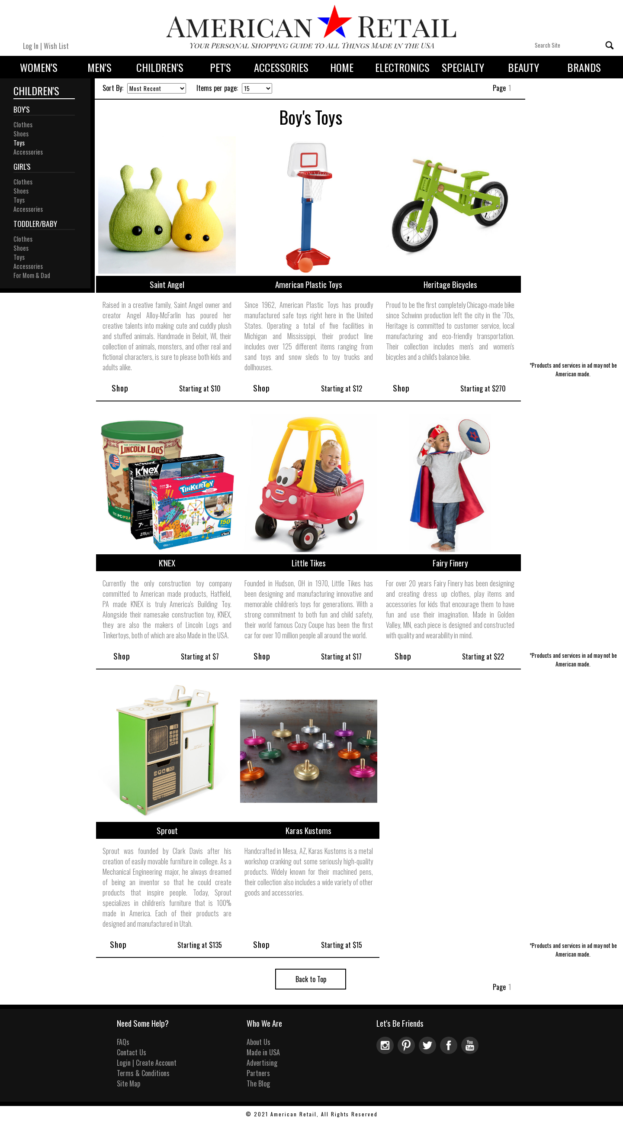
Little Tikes (309, 562)
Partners (258, 1073)
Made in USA (263, 1052)
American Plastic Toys (308, 284)
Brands (584, 67)
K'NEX (167, 562)
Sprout (167, 830)
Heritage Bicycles (450, 284)
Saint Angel (167, 284)
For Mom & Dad (31, 275)
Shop (120, 388)
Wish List (56, 46)
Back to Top (310, 979)
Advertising (262, 1062)
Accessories (281, 67)
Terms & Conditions (143, 1073)
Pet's (220, 67)
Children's (159, 67)
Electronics (402, 67)
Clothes (22, 124)
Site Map (128, 1083)
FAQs (123, 1042)
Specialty (463, 67)
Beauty (523, 67)
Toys (19, 142)
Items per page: (217, 88)
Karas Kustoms (308, 830)
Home (341, 67)
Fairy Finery (450, 562)
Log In (31, 46)
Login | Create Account (147, 1062)
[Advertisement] (573, 229)
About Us (258, 1042)
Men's (99, 67)
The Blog (258, 1083)
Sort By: (113, 88)
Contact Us (131, 1052)
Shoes (21, 133)
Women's (39, 67)
